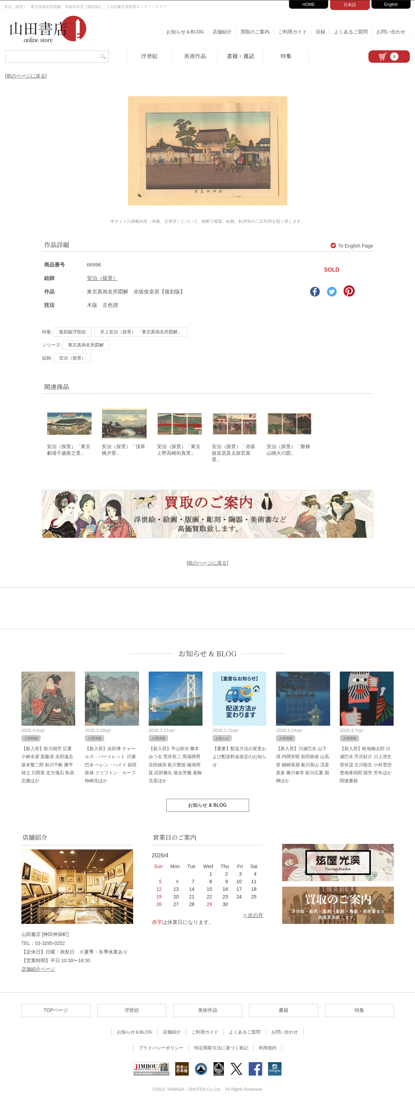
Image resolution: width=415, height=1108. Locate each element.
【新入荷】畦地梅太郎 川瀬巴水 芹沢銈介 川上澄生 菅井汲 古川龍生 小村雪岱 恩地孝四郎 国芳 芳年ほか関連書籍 (366, 767)
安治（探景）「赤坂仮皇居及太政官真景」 (233, 455)
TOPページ (55, 1012)
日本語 (350, 4)
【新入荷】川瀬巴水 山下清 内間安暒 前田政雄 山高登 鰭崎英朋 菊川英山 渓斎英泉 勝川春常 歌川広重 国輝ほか (302, 767)
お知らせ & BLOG (207, 655)
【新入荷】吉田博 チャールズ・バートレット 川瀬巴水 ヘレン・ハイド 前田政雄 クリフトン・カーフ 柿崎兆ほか (111, 767)
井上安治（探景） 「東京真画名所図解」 (141, 331)
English (391, 4)
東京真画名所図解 (86, 344)
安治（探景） (102, 278)
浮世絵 (149, 56)
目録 (320, 31)
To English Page (351, 246)
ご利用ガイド (292, 31)
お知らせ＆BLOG (185, 31)
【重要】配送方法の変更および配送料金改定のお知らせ (239, 758)
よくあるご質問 (351, 31)
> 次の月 (254, 917)
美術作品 (195, 56)
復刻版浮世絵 (72, 331)
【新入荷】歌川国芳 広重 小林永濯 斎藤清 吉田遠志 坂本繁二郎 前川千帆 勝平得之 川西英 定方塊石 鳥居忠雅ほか (48, 767)
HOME (309, 4)
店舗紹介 (222, 31)
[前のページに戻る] (26, 76)
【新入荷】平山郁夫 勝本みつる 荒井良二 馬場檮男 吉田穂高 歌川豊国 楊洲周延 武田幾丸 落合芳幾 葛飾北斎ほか (175, 767)
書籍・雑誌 (240, 56)
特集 (286, 56)
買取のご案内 (254, 31)
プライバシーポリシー (161, 1050)
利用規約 (268, 1050)
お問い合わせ (390, 31)
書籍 (283, 1012)
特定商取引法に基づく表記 (221, 1050)
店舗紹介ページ (38, 971)
